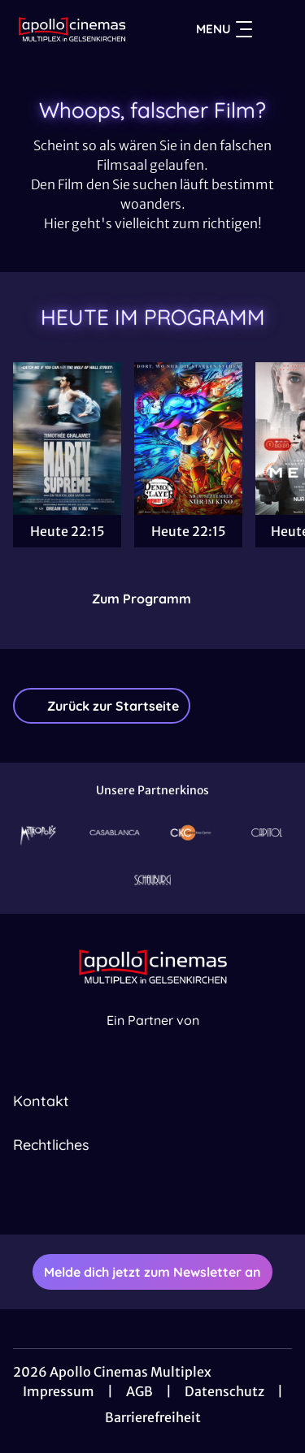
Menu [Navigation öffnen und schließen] (224, 29)
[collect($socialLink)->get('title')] (135, 1199)
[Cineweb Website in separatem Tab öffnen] (153, 1037)
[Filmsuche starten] (275, 29)
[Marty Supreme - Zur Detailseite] (67, 438)
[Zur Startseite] (72, 29)
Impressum (58, 1391)
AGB (139, 1391)
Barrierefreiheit (153, 1417)
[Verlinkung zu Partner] (38, 833)
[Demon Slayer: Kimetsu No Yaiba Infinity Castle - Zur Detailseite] (188, 438)
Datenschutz (224, 1391)
